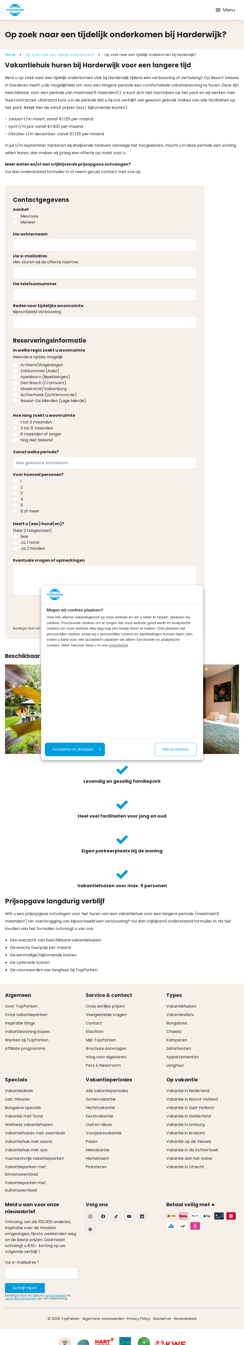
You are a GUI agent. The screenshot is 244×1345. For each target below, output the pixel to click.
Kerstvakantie (99, 1116)
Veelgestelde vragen (106, 1015)
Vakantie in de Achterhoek (192, 1150)
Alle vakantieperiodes (107, 1091)
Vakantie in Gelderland (188, 1116)
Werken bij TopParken (26, 1040)
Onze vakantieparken (26, 1015)
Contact (94, 1023)
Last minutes (17, 1099)
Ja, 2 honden (32, 548)
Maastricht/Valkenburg (43, 389)
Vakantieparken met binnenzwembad (25, 1170)
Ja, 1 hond (29, 542)
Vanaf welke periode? (36, 452)
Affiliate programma (25, 1048)
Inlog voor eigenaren (106, 1057)
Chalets (173, 1031)
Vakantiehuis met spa (26, 1150)
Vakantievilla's (180, 1015)
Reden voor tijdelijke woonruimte (48, 306)
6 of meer (30, 511)
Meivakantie (97, 1150)
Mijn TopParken (101, 1040)
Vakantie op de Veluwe (188, 1141)
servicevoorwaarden (20, 1298)
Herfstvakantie (100, 1108)
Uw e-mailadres (30, 256)
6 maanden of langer (41, 434)
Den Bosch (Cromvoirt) (43, 383)
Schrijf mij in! (25, 1288)
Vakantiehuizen (181, 1006)
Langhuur (175, 1065)
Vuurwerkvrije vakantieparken (34, 1158)
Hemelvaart (97, 1158)
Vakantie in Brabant (185, 1133)
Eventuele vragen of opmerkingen (49, 560)
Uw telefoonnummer (35, 284)
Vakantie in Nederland (187, 1091)
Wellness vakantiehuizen (29, 1124)
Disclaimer (162, 1318)
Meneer (28, 222)
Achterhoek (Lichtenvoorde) (48, 395)
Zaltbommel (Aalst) (39, 371)
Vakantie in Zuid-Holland (190, 1108)
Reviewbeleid (185, 1318)
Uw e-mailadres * (22, 1262)
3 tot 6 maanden (36, 428)
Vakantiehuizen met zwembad (35, 1133)
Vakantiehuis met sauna (28, 1141)
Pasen (92, 1141)
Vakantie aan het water (189, 1158)
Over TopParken (21, 1006)
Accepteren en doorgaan (77, 749)
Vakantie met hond (24, 1116)
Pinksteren (96, 1167)
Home (10, 54)
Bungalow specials (23, 1108)
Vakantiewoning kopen (27, 1031)
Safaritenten (178, 1048)
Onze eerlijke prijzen (105, 1006)
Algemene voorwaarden (103, 1318)
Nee (24, 536)
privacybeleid (56, 1295)
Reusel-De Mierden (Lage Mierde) (53, 401)
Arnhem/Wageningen (41, 365)
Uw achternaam (30, 234)
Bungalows (176, 1023)
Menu (225, 10)
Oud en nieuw (99, 1124)
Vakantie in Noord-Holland (192, 1099)
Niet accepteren (176, 749)
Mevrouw (29, 216)
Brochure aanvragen (106, 1048)
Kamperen (176, 1040)
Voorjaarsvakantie (104, 1133)
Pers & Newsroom (103, 1065)
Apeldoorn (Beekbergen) (45, 377)
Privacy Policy (138, 1318)
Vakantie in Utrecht (185, 1167)
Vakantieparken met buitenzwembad (25, 1186)
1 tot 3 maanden (36, 422)
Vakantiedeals (19, 1091)
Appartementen (182, 1057)
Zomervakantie (101, 1099)
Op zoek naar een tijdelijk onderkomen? (59, 54)
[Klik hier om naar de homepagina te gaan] (15, 10)
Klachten (94, 1031)
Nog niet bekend (36, 440)
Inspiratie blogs (20, 1023)
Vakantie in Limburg (185, 1124)
